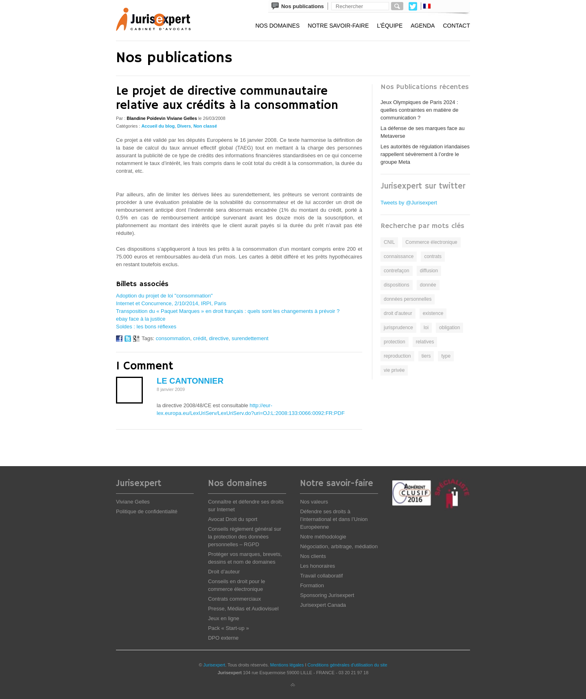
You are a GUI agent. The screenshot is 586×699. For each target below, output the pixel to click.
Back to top (293, 685)
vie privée (394, 370)
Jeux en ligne (223, 618)
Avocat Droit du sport (232, 519)
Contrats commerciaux (234, 599)
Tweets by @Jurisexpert (408, 203)
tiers (426, 356)
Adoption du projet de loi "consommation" (164, 296)
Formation (312, 585)
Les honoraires (317, 566)
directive (219, 338)
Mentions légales (287, 664)
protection (394, 342)
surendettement (250, 338)
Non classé (205, 126)
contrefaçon (396, 271)
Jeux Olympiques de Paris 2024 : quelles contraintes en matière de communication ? (419, 110)
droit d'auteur (398, 313)
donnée (428, 285)
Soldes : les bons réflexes (146, 326)
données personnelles (407, 299)
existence (433, 313)
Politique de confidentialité (146, 511)
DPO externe (223, 638)
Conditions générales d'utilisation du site (347, 664)
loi (426, 327)
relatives (425, 342)
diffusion (429, 271)
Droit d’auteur (224, 572)
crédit (199, 338)
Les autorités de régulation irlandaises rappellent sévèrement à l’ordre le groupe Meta (425, 154)
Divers (184, 126)
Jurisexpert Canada (323, 605)
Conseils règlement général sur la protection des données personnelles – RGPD (244, 536)
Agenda (423, 25)
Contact (456, 25)
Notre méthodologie (323, 537)
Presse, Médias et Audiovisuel (243, 609)
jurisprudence (398, 327)
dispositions (396, 285)
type (445, 356)
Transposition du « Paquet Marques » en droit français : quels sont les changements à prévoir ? (227, 311)
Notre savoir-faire (338, 25)
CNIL (389, 242)
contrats (433, 256)
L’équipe (389, 25)
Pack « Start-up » (228, 628)
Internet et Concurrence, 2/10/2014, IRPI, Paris (171, 303)
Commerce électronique (431, 242)
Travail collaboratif (321, 576)
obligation (449, 327)
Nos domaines (277, 25)
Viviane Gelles (133, 502)
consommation (173, 338)
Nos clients (313, 556)
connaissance (398, 256)
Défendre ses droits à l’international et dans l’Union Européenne (333, 519)
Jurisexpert (214, 664)
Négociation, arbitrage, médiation (339, 546)
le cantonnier (190, 380)
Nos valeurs (314, 502)
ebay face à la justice (140, 319)
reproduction (397, 356)
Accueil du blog (158, 126)
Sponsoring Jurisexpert (327, 595)
